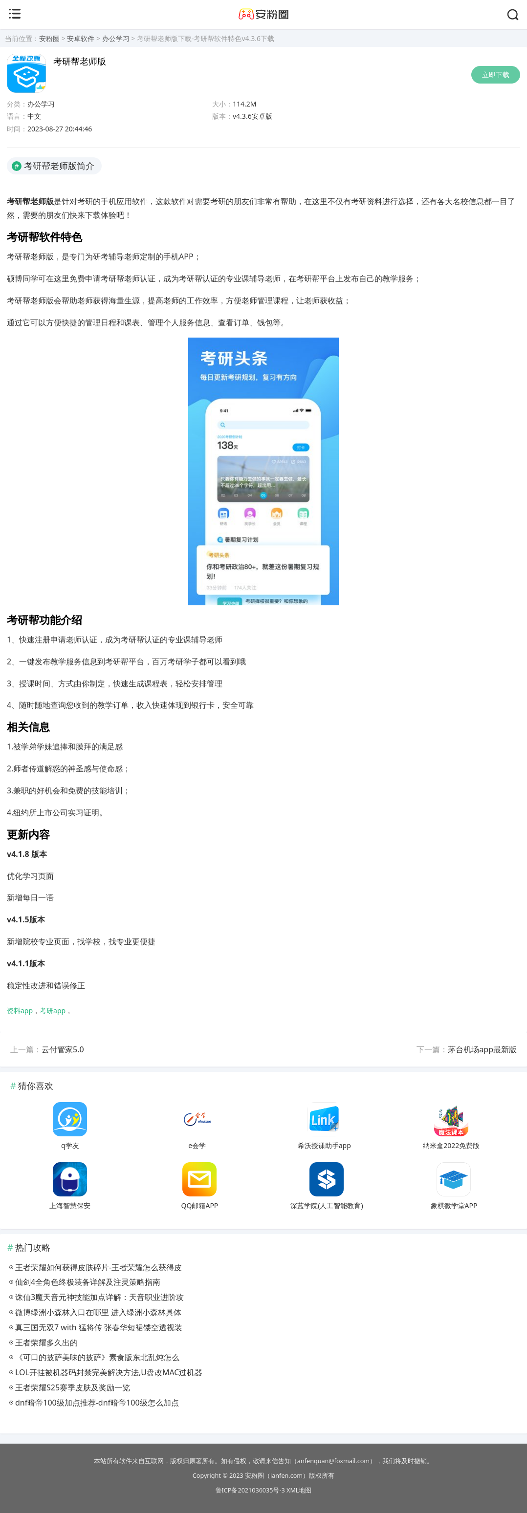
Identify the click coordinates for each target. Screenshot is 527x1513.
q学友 (70, 1145)
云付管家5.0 (63, 1049)
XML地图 (298, 1490)
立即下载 (495, 74)
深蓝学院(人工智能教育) (326, 1205)
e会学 (197, 1145)
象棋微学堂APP (454, 1205)
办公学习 (116, 38)
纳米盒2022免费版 (451, 1145)
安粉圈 (49, 38)
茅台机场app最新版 (482, 1049)
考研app (53, 1010)
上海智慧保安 (69, 1205)
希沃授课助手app (324, 1145)
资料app (20, 1010)
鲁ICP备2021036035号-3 (250, 1490)
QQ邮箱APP (200, 1205)
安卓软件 (80, 38)
